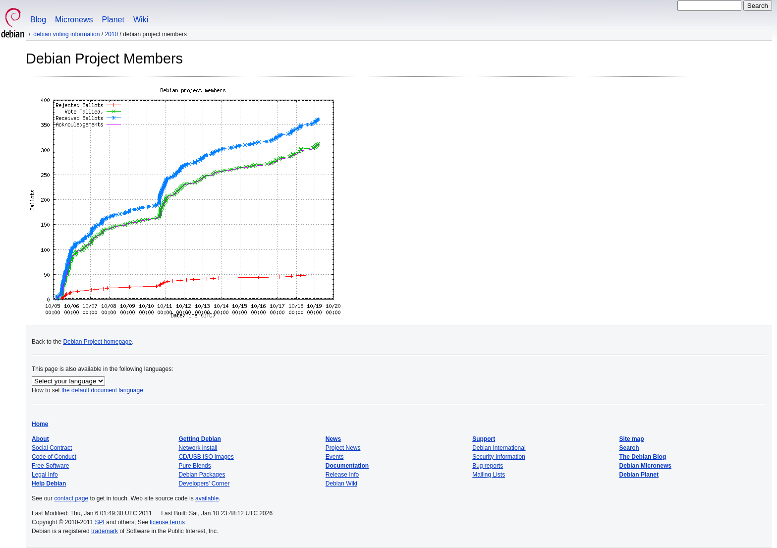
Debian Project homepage (97, 341)
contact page (71, 498)
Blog (38, 19)
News (333, 438)
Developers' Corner (203, 483)
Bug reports (487, 465)
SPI (100, 522)
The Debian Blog (642, 456)
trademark (104, 531)
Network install (197, 447)
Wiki (140, 19)
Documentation (347, 465)
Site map (631, 438)
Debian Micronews (645, 465)
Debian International (498, 447)
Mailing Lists (488, 474)
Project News (343, 447)
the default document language (102, 390)
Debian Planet (639, 474)
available (207, 498)
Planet (113, 19)
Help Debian (49, 483)
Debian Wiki (341, 483)
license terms (167, 522)
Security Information (498, 456)
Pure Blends (194, 465)
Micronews (74, 19)
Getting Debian (199, 438)
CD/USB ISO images (205, 456)
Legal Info (45, 474)
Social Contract (52, 447)
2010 (111, 34)
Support (483, 438)
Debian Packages (201, 474)
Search (629, 447)
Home (40, 424)
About (40, 438)
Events (335, 456)
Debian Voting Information (66, 34)
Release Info (342, 474)
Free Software (50, 465)
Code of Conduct (54, 456)
